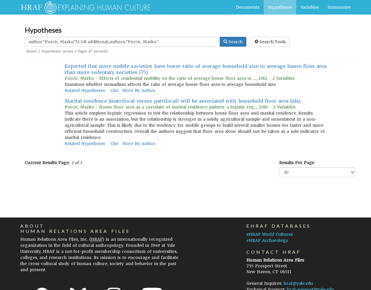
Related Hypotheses (85, 90)
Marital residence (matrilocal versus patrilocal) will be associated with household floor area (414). (183, 101)
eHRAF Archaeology (267, 240)
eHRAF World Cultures (269, 234)
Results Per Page (296, 162)
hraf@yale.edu (298, 283)
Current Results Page (47, 162)
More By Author (139, 90)
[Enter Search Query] (122, 42)
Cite (114, 90)
